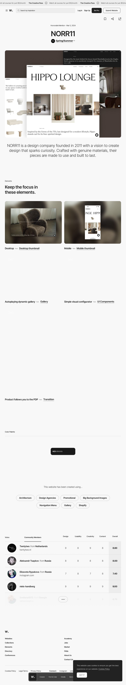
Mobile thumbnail (86, 248)
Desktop (9, 248)
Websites (8, 638)
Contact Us (68, 659)
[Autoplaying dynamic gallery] (33, 275)
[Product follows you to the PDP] (63, 351)
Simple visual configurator (78, 301)
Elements (72, 677)
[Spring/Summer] (63, 41)
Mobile (67, 248)
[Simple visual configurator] (92, 275)
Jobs (66, 643)
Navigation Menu (48, 505)
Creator (42, 677)
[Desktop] (33, 222)
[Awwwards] (11, 10)
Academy (68, 638)
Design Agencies (47, 498)
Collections (9, 643)
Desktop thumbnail (29, 248)
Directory (8, 651)
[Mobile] (92, 222)
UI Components (105, 301)
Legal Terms (23, 671)
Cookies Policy (10, 671)
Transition (48, 399)
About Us (67, 655)
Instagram (63, 671)
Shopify (83, 505)
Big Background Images (95, 498)
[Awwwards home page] (33, 677)
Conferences (10, 655)
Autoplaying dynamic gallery (20, 301)
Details (63, 677)
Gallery (44, 301)
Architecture (25, 498)
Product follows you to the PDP (21, 399)
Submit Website (112, 10)
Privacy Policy (36, 671)
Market (67, 647)
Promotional (69, 498)
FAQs (66, 651)
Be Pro (96, 10)
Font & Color (53, 677)
